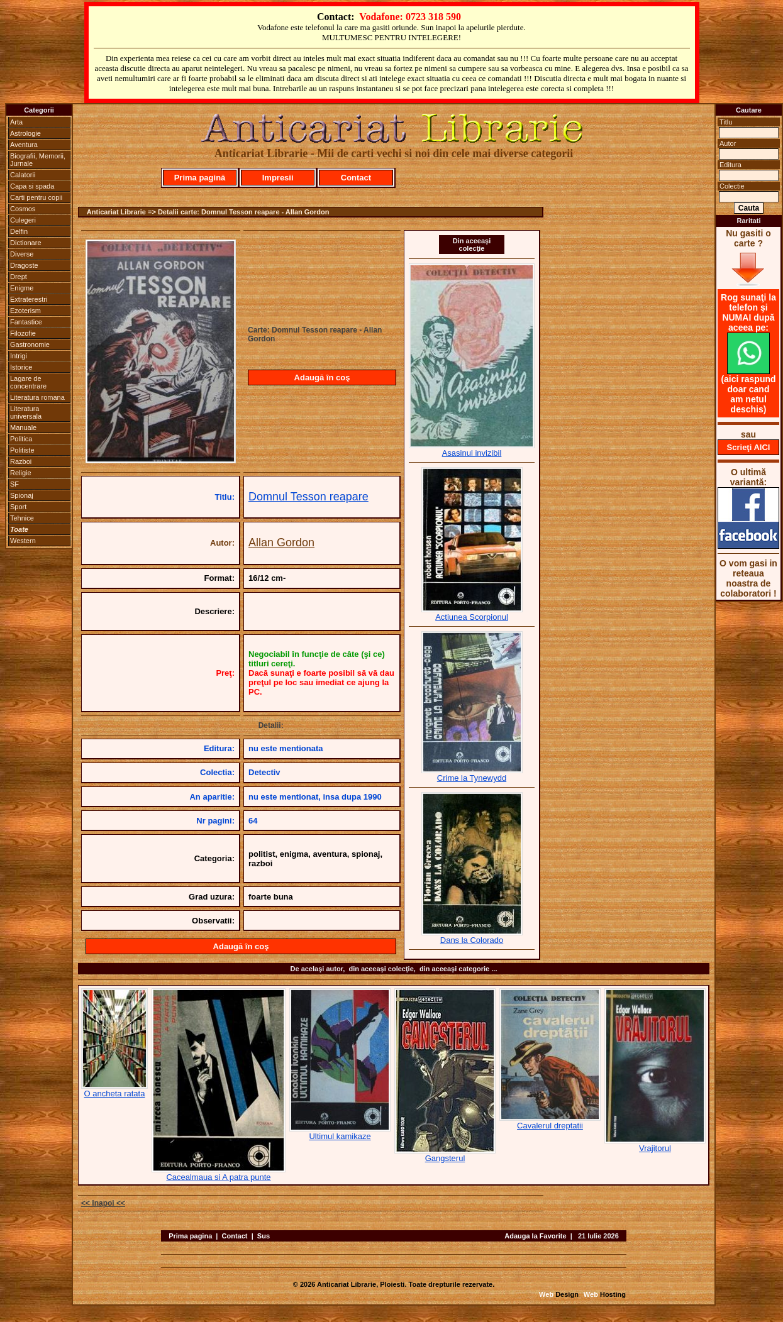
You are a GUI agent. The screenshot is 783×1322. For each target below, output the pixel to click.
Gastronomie (30, 344)
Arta (16, 122)
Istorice (21, 367)
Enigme (21, 288)
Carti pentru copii (36, 197)
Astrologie (25, 133)
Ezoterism (25, 310)
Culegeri (23, 220)
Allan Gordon (281, 542)
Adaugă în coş (322, 377)
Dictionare (26, 242)
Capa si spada (32, 186)
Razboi (20, 461)
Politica (21, 439)
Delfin (19, 231)
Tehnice (22, 518)
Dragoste (24, 265)
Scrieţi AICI (748, 447)
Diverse (21, 254)
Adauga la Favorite (535, 1236)
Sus (263, 1236)
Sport (18, 506)
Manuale (23, 427)
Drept (18, 276)
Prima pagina (190, 1236)
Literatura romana (37, 397)
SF (14, 484)
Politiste (22, 450)
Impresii (278, 177)
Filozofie (23, 333)
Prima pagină (200, 177)
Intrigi (18, 356)
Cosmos (22, 208)
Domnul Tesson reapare (308, 496)
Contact (356, 177)
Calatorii (22, 175)
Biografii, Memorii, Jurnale (37, 159)
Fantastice (26, 322)
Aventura (24, 144)
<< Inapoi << (103, 1203)
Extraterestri (28, 299)
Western (23, 540)
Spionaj (21, 495)
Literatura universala (26, 412)
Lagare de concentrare (28, 382)
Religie (20, 472)
